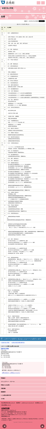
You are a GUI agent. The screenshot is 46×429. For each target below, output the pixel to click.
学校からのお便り (5, 385)
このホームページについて (27, 402)
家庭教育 (3, 392)
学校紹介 (3, 378)
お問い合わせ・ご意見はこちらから (11, 372)
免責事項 (18, 402)
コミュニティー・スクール (8, 381)
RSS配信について (39, 402)
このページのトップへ (42, 426)
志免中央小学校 (7, 8)
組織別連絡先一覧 (5, 416)
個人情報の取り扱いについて (8, 402)
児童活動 (3, 388)
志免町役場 (5, 408)
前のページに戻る (4, 426)
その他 (2, 398)
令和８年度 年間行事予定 (18, 342)
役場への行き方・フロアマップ (8, 410)
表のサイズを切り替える (23, 24)
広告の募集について (6, 405)
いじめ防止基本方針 (6, 395)
